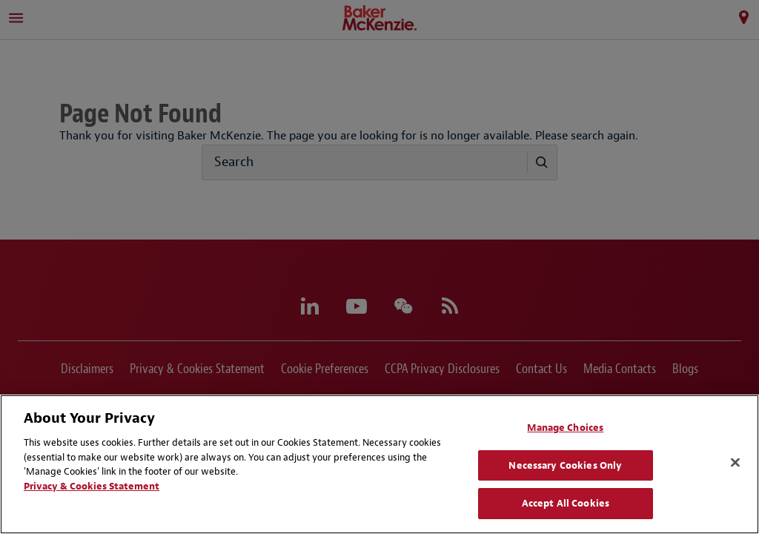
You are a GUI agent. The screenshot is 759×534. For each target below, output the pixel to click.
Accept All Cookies (565, 503)
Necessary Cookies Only (565, 465)
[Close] (735, 462)
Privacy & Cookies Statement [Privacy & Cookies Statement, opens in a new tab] (91, 486)
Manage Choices (565, 427)
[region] (379, 464)
